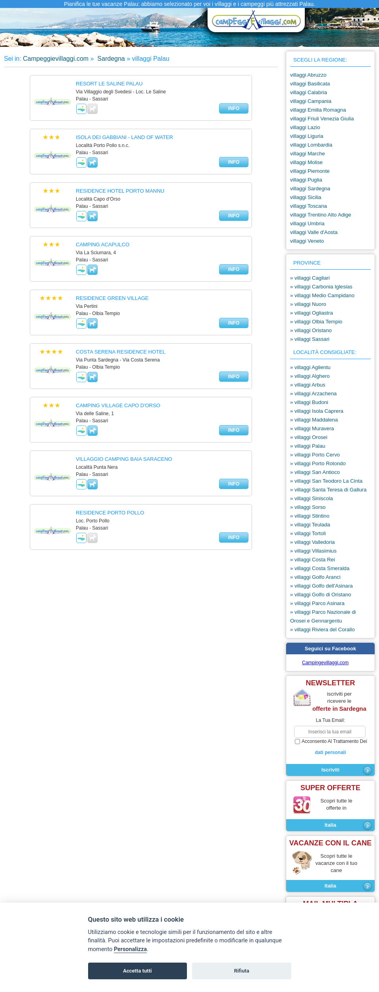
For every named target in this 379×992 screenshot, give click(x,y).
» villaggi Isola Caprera (316, 411)
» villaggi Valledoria (312, 542)
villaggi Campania (310, 101)
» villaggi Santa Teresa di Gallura (328, 490)
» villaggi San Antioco (315, 472)
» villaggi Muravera (312, 428)
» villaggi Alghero (310, 376)
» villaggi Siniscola (311, 498)
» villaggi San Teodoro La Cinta (326, 481)
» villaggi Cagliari (310, 278)
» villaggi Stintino (309, 516)
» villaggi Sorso (307, 507)
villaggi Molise (306, 162)
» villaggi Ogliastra (311, 313)
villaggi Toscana (308, 206)
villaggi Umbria (307, 223)
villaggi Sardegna (310, 188)
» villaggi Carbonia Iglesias (321, 287)
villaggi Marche (307, 154)
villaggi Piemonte (310, 171)
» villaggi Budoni (309, 402)
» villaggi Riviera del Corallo (322, 629)
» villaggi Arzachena (313, 393)
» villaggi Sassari (309, 339)
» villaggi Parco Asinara (317, 603)
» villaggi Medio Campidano (322, 295)
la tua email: (330, 720)
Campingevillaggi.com (325, 662)
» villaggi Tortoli (308, 533)
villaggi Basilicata (310, 84)
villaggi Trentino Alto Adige (320, 215)
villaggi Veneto (307, 241)
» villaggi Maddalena (314, 420)
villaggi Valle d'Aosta (314, 232)
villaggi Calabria (308, 92)
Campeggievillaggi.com (55, 58)
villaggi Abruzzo (308, 75)
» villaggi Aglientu (310, 367)
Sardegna (110, 58)
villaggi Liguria (306, 136)
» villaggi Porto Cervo (315, 455)
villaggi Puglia (306, 180)
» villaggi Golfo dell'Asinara (321, 586)
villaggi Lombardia (311, 145)
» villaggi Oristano (311, 330)
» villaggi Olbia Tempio (316, 322)
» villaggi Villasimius (313, 551)
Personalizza (130, 949)
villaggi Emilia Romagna (318, 110)
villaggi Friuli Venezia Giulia (322, 119)
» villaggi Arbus (307, 385)
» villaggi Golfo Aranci (315, 577)
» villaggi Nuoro (308, 304)
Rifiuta (241, 971)
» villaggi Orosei (308, 437)
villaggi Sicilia (305, 197)
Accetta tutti (137, 971)
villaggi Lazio (305, 127)
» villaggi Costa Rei (312, 560)
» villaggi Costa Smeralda (320, 568)
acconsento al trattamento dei (330, 747)
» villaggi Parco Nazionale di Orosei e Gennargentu (323, 616)
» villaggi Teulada (310, 525)
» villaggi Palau (307, 446)
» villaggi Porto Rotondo (318, 463)
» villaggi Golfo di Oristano (320, 595)
